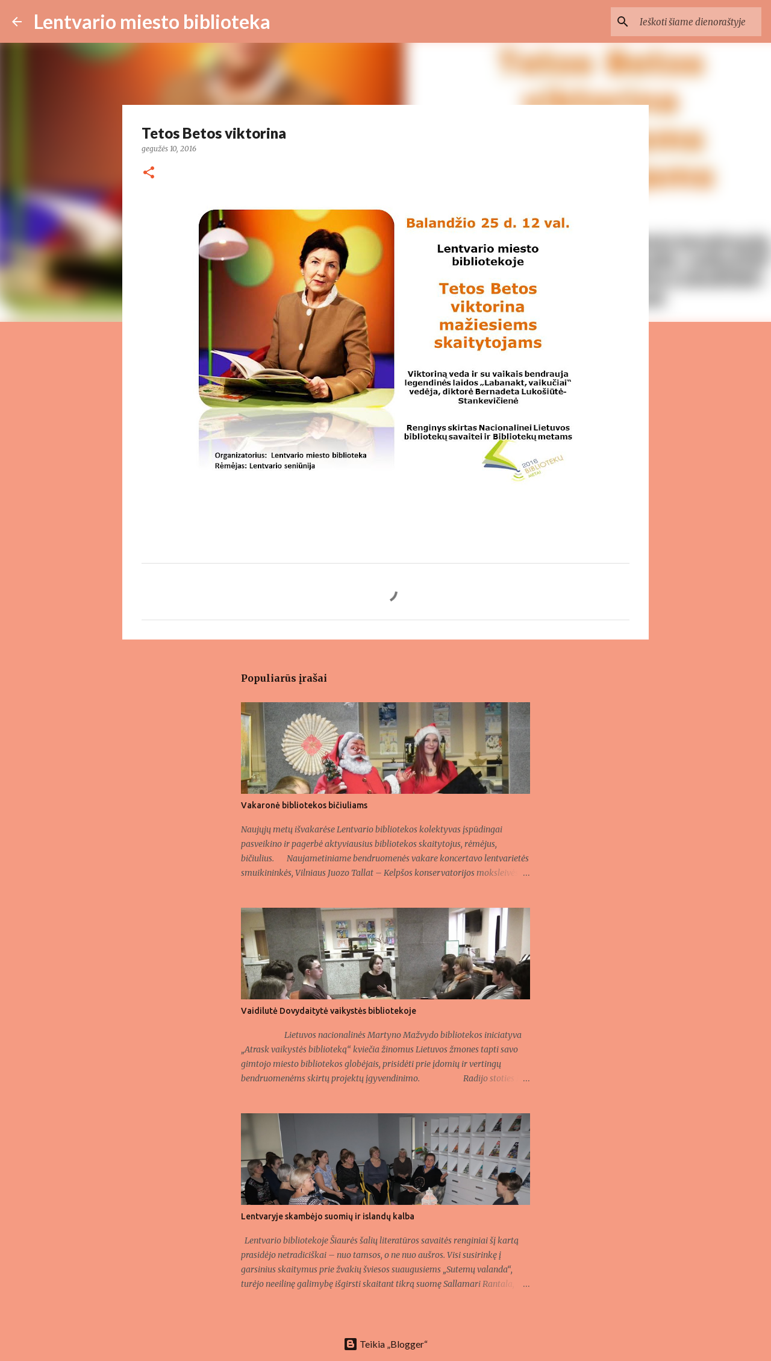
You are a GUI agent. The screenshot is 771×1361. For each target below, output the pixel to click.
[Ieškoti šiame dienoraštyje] (698, 21)
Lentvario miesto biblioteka (152, 21)
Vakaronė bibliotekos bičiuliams (304, 805)
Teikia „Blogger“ (385, 1344)
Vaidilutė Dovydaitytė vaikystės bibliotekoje (328, 1011)
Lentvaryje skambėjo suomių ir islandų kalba (327, 1216)
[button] (149, 173)
